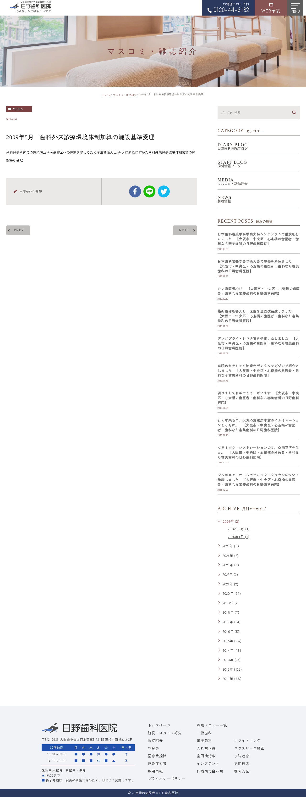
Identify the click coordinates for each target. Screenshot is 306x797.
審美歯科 (204, 740)
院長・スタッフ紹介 (165, 732)
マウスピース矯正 (249, 748)
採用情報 (155, 771)
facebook (135, 191)
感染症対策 (157, 763)
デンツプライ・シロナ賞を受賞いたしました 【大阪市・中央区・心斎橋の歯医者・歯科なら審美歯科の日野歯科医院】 (258, 343)
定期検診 (241, 763)
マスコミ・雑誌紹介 (125, 94)
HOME (106, 94)
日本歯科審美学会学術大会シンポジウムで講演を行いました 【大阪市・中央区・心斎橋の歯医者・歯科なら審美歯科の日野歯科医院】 (258, 239)
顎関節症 (241, 771)
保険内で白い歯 (210, 771)
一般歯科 (204, 732)
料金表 (153, 748)
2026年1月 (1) (238, 536)
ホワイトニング (247, 740)
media (18, 109)
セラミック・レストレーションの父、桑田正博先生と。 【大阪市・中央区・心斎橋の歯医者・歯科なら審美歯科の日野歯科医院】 (258, 452)
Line (149, 191)
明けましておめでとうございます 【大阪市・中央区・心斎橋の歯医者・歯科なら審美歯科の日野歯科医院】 (258, 398)
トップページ (159, 725)
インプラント (208, 763)
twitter (164, 191)
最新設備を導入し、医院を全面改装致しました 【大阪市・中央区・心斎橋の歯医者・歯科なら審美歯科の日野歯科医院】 (258, 316)
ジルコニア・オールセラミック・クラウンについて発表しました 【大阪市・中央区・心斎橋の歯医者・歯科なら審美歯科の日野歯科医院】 (258, 479)
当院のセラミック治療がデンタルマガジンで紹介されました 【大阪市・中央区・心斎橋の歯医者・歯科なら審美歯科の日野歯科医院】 (258, 370)
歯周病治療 (206, 755)
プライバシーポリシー (167, 778)
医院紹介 (155, 740)
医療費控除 (157, 755)
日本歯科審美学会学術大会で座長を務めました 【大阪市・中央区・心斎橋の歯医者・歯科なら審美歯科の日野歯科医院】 (258, 266)
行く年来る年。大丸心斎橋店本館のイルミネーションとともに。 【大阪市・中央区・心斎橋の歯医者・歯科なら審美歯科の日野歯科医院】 (258, 425)
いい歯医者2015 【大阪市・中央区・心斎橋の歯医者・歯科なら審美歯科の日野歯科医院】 (259, 291)
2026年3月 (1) (239, 529)
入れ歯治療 (206, 748)
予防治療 (241, 755)
